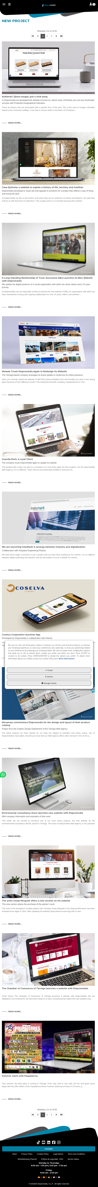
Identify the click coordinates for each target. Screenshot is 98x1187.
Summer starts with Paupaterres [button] (20, 1076)
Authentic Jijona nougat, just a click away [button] (25, 96)
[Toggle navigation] (92, 4)
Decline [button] (49, 676)
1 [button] (42, 36)
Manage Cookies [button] (48, 683)
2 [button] (47, 36)
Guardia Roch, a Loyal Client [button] (17, 459)
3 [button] (51, 36)
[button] (49, 5)
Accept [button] (49, 670)
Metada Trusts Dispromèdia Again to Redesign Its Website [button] (34, 371)
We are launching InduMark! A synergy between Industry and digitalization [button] (43, 547)
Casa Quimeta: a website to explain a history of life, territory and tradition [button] (42, 187)
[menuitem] (48, 1148)
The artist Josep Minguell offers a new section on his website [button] (36, 900)
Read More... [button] (15, 123)
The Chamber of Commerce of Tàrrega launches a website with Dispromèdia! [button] (45, 988)
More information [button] (66, 658)
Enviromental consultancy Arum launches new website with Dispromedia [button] (42, 813)
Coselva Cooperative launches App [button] (21, 634)
